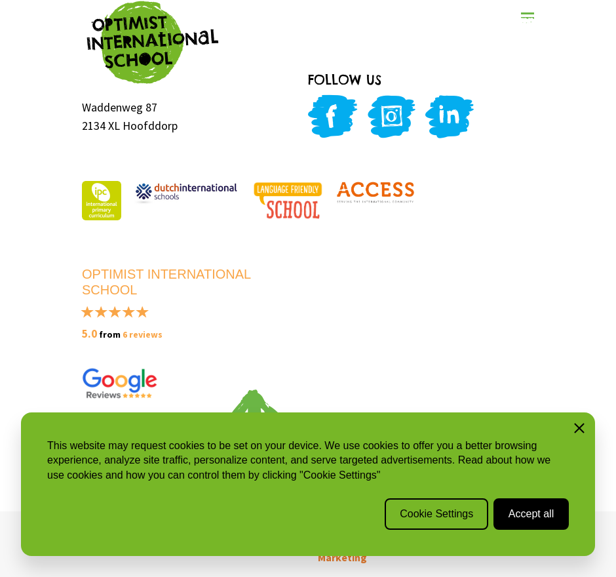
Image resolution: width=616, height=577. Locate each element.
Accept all (531, 513)
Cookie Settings (436, 513)
